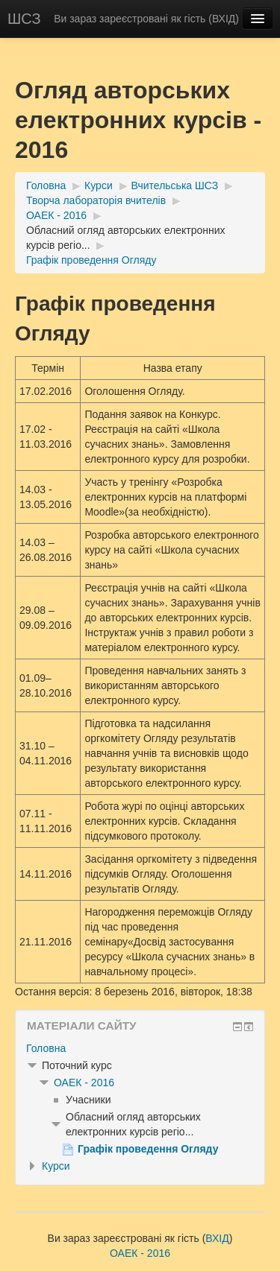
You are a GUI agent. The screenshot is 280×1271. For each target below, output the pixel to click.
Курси (98, 185)
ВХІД (223, 19)
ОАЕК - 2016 (56, 215)
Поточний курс (77, 1065)
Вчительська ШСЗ (175, 185)
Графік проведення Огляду (91, 260)
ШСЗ (24, 18)
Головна (46, 185)
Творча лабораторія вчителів (96, 200)
